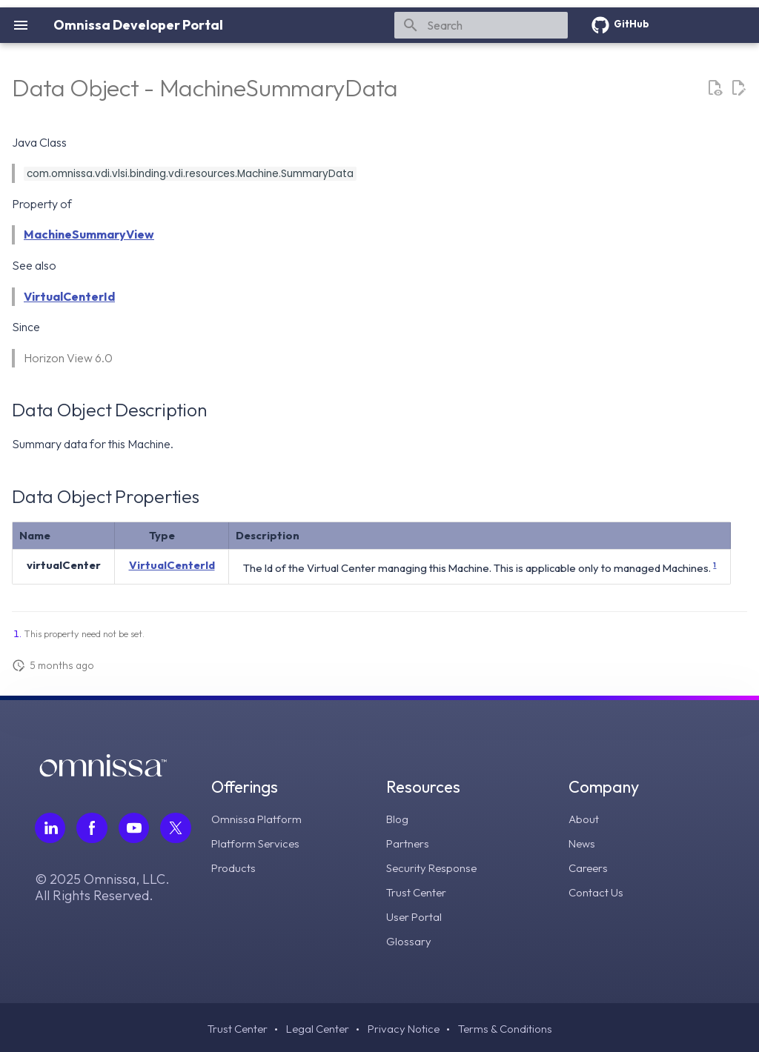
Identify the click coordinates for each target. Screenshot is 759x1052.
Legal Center (315, 1026)
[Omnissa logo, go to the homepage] (103, 772)
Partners (409, 842)
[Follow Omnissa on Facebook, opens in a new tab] (92, 828)
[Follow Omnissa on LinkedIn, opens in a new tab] (50, 828)
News (583, 842)
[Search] (481, 25)
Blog (399, 818)
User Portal (416, 913)
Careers (589, 866)
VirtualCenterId (69, 296)
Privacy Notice (405, 1026)
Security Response (435, 866)
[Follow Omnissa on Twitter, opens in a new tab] (177, 828)
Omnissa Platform (259, 818)
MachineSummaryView (89, 234)
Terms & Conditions (510, 1026)
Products (236, 866)
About (585, 818)
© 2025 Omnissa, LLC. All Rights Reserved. (102, 888)
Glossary (410, 937)
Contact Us (597, 889)
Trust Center (418, 889)
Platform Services (259, 842)
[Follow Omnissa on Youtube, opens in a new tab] (134, 828)
